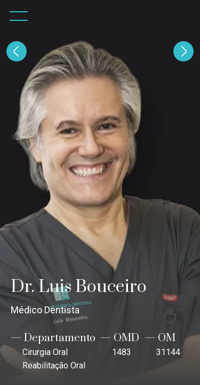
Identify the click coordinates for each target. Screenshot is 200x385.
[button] (18, 16)
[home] (184, 16)
